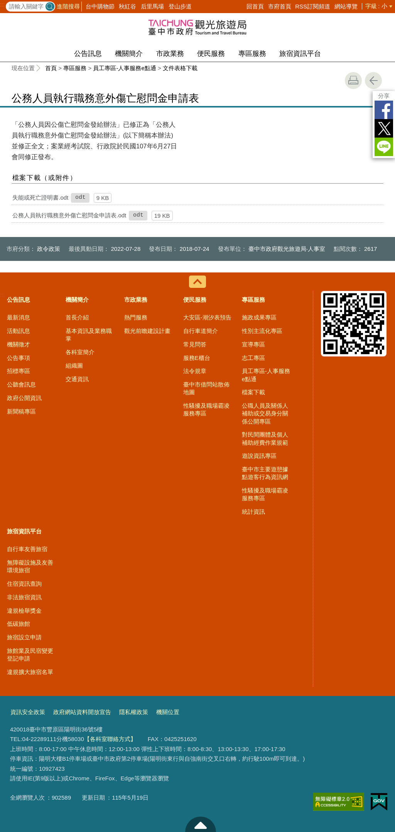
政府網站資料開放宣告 (82, 712)
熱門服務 (135, 317)
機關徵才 (18, 344)
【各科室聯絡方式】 (110, 739)
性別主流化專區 (262, 331)
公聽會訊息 (21, 384)
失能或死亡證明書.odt (40, 197)
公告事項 (18, 358)
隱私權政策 (133, 712)
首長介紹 (77, 317)
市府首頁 (279, 6)
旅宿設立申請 (24, 637)
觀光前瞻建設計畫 (147, 331)
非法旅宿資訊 (24, 597)
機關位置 (167, 712)
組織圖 (74, 365)
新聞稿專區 (21, 411)
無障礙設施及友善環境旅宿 (30, 566)
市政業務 (170, 53)
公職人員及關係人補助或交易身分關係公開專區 (265, 413)
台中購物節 (100, 6)
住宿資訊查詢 (24, 583)
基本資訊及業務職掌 (89, 335)
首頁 (51, 68)
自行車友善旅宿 (27, 549)
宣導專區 (253, 344)
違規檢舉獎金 (24, 610)
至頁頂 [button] (200, 824)
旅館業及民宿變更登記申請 (30, 654)
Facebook (384, 110)
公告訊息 (88, 53)
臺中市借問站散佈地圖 (206, 388)
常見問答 (194, 344)
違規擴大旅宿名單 (30, 672)
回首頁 (255, 6)
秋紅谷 (127, 6)
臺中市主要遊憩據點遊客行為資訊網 (265, 473)
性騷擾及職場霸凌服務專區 (206, 409)
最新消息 (18, 317)
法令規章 (194, 371)
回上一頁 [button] (373, 80)
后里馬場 (152, 6)
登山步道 (180, 6)
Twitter (384, 128)
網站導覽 (346, 6)
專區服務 (252, 53)
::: (2, 5)
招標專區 (18, 371)
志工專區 (253, 358)
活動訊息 (18, 331)
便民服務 (211, 53)
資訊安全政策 (27, 712)
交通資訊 (77, 379)
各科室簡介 (80, 352)
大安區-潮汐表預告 (207, 317)
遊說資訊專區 (259, 455)
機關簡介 (129, 53)
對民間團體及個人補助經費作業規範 (265, 438)
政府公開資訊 (24, 398)
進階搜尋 (68, 6)
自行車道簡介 (200, 331)
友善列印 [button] (353, 80)
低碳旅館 (18, 623)
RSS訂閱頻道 (312, 6)
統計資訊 (253, 511)
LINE (384, 147)
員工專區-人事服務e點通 (124, 68)
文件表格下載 (180, 68)
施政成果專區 (259, 317)
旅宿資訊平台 (300, 53)
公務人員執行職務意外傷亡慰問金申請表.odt (69, 215)
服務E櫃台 (196, 358)
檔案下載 (253, 392)
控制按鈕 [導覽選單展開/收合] (197, 282)
